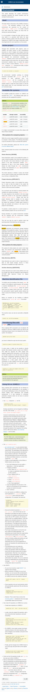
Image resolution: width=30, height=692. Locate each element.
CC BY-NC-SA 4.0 (14, 684)
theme (15, 688)
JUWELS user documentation (16, 2)
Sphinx (8, 688)
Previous (5, 679)
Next (25, 679)
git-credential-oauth (9, 447)
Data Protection (14, 686)
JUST (10, 95)
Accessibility (22, 686)
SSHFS (21, 568)
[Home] (2, 7)
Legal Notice (5, 686)
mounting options (9, 598)
